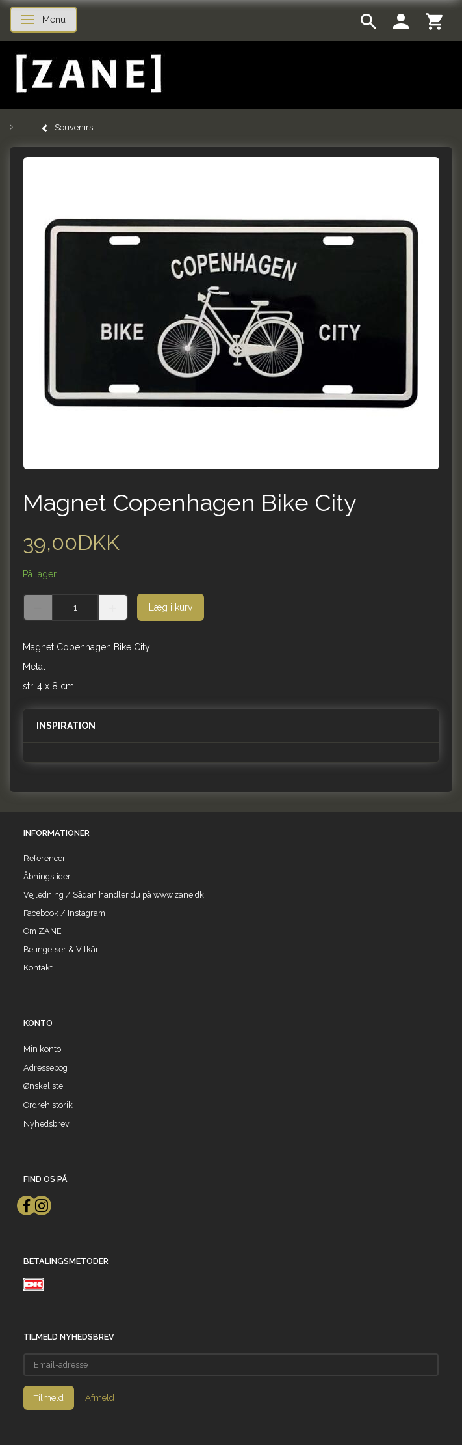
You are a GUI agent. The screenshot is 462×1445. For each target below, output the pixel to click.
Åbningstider (47, 876)
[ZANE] (87, 73)
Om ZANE (42, 931)
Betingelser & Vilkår (61, 949)
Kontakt (38, 967)
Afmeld (99, 1398)
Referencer (44, 858)
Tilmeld (49, 1398)
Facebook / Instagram (64, 913)
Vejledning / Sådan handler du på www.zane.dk (113, 895)
